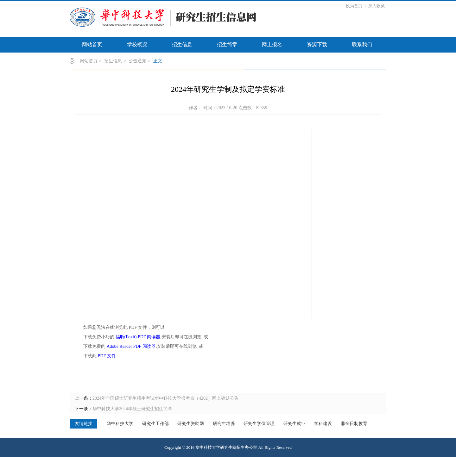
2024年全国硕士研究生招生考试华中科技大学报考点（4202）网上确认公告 (165, 398)
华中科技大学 (120, 423)
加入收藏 (376, 5)
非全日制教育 (354, 423)
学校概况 (137, 44)
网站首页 (92, 44)
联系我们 (362, 44)
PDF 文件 (107, 356)
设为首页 (354, 5)
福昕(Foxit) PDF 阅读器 (138, 337)
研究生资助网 (190, 423)
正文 (157, 61)
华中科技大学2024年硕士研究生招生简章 (132, 408)
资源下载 (317, 44)
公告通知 (137, 61)
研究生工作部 (155, 423)
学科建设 (323, 423)
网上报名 (272, 44)
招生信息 (182, 44)
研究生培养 (224, 423)
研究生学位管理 (259, 423)
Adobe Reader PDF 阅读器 (131, 346)
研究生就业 (294, 423)
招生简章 (227, 44)
